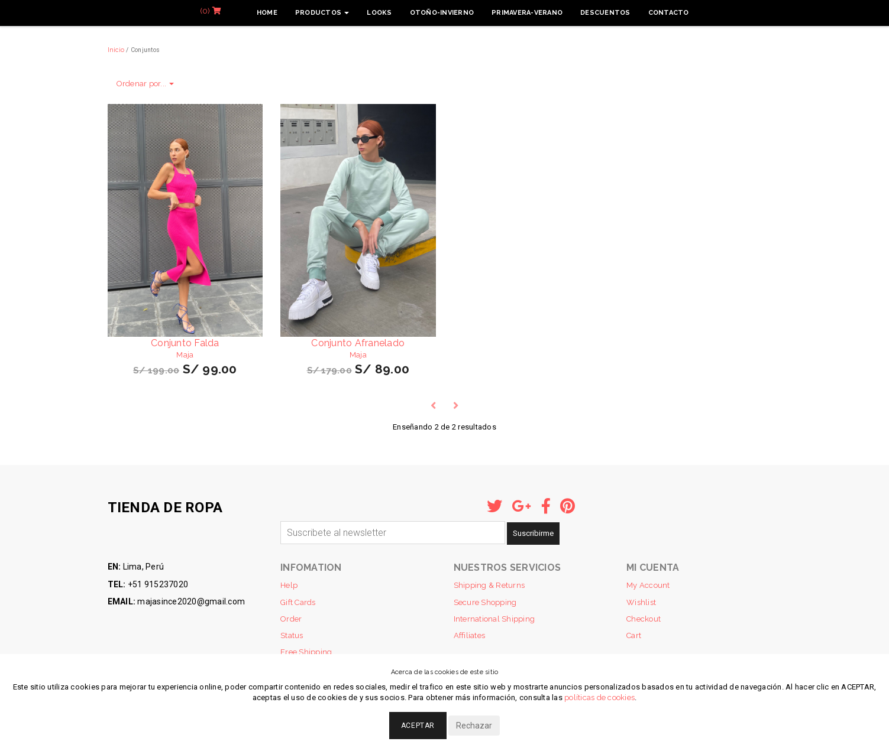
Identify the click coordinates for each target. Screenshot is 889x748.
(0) (210, 10)
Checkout (643, 618)
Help (289, 585)
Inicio (116, 49)
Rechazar (474, 725)
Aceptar (418, 725)
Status (291, 635)
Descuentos (605, 13)
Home (267, 13)
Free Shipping (306, 652)
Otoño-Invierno (442, 13)
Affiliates (470, 635)
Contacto (668, 13)
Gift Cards (298, 602)
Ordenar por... (145, 83)
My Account (648, 585)
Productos (322, 13)
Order (291, 618)
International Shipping (494, 618)
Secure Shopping (485, 602)
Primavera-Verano (527, 13)
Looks (379, 13)
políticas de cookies (599, 697)
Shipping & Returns (489, 585)
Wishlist (641, 602)
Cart (633, 635)
